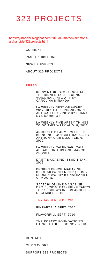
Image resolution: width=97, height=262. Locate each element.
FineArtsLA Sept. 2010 (56, 207)
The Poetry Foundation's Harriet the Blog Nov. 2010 (61, 223)
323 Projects (49, 18)
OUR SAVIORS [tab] (37, 245)
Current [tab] (34, 49)
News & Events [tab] (39, 64)
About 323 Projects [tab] (44, 71)
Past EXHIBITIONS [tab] (41, 57)
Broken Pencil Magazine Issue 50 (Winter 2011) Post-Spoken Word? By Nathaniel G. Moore (62, 173)
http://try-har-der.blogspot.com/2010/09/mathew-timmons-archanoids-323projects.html (48, 39)
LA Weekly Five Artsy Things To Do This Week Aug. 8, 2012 (62, 124)
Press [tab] (31, 85)
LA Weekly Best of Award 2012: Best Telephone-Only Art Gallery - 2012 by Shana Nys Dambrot (62, 111)
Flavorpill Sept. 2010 (55, 214)
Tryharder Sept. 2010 (56, 200)
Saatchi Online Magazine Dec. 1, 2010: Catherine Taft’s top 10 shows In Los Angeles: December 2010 (63, 188)
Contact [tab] (33, 238)
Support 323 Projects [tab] (46, 252)
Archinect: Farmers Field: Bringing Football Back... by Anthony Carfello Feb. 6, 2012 (63, 136)
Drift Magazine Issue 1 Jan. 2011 (61, 161)
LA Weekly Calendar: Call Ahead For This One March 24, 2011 (60, 150)
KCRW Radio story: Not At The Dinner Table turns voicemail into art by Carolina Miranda (60, 96)
